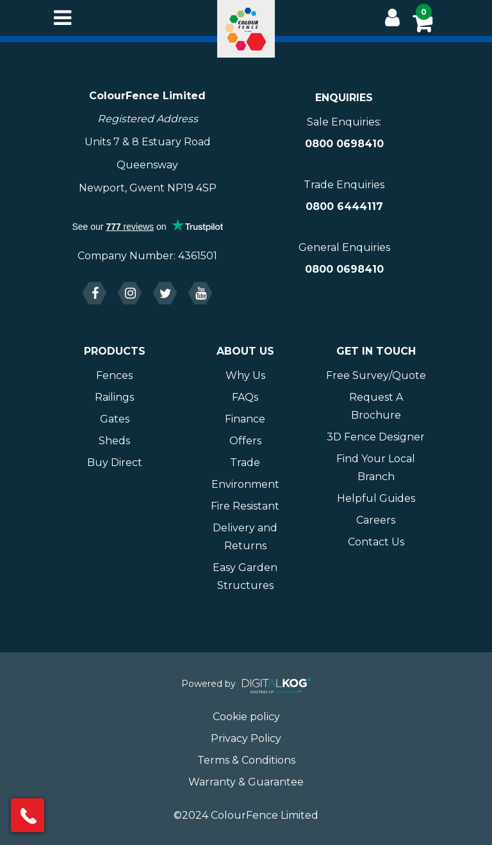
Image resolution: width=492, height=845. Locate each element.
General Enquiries (344, 247)
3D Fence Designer (376, 437)
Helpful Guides (376, 498)
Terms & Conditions (246, 760)
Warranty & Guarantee (246, 782)
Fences (114, 375)
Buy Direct (114, 462)
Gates (114, 419)
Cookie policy (246, 717)
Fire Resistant (245, 506)
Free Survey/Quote (376, 375)
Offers (245, 441)
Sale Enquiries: (344, 122)
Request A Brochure (376, 406)
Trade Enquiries (344, 185)
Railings (114, 397)
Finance (245, 419)
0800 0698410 (344, 144)
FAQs (245, 397)
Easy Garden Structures (245, 576)
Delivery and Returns (245, 537)
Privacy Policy (246, 738)
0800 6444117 (344, 206)
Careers (375, 520)
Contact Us (376, 542)
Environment (245, 484)
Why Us (245, 375)
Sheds (114, 441)
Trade (245, 462)
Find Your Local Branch (375, 468)
